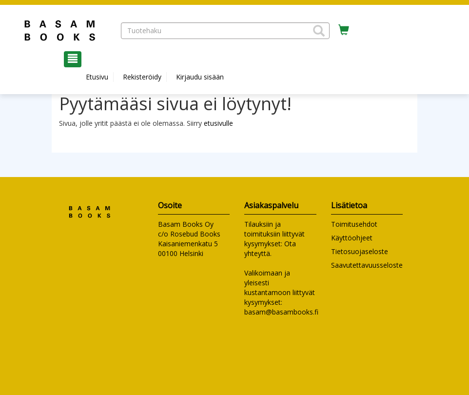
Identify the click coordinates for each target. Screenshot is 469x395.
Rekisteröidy (142, 76)
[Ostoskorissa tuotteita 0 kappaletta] (343, 30)
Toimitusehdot (354, 224)
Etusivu (97, 76)
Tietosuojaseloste (359, 251)
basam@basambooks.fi (281, 311)
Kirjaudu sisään (200, 76)
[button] (319, 31)
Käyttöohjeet (351, 237)
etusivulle (218, 123)
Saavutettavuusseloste (367, 265)
